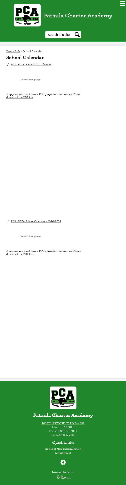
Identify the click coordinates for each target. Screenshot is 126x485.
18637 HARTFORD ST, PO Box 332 (63, 423)
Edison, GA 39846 (63, 427)
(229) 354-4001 (67, 431)
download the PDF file (19, 97)
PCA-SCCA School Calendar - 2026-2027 (36, 221)
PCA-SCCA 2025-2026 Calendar (31, 64)
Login (63, 477)
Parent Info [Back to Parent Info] (13, 51)
